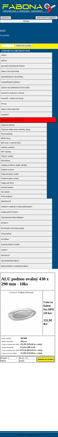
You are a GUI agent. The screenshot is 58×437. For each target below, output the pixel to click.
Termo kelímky (6, 134)
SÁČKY (4, 61)
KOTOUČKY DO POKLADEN (12, 228)
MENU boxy (5, 138)
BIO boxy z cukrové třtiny (11, 143)
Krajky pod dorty (7, 183)
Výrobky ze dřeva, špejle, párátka (14, 165)
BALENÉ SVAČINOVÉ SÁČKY (13, 66)
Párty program (6, 196)
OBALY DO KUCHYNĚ (10, 71)
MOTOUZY (5, 255)
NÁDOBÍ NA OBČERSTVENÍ (12, 120)
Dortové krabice (7, 187)
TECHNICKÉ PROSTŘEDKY (12, 218)
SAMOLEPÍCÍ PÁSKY (9, 212)
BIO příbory (5, 161)
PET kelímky (6, 152)
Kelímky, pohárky (7, 147)
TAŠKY (4, 55)
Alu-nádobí (5, 192)
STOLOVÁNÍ (6, 234)
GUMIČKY (5, 115)
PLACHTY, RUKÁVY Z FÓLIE (12, 93)
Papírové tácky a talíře (9, 174)
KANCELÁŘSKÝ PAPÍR (10, 245)
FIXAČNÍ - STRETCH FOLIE (12, 98)
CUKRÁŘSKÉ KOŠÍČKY (10, 82)
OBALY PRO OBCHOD (10, 109)
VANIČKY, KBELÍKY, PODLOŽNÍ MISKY (16, 207)
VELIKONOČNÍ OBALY (10, 261)
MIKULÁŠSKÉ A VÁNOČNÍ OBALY (14, 266)
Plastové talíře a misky (10, 178)
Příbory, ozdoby (7, 156)
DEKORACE (6, 201)
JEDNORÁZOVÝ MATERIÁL (12, 77)
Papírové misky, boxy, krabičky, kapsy (15, 129)
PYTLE (4, 104)
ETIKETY (4, 223)
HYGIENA (5, 239)
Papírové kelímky (8, 125)
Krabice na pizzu (7, 170)
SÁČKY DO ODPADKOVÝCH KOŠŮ (15, 88)
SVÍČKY (4, 250)
